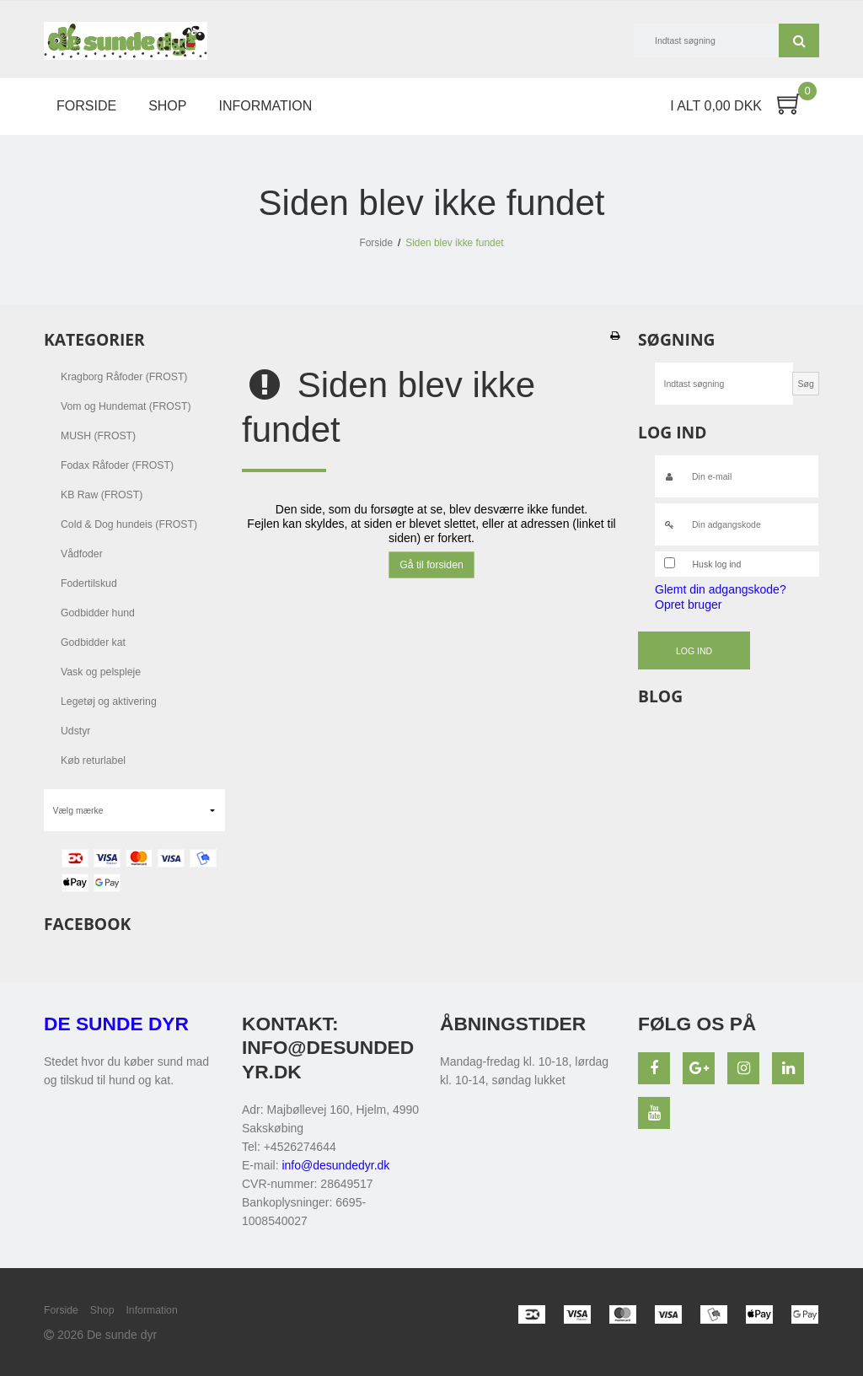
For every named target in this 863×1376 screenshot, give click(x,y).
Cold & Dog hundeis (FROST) (129, 524)
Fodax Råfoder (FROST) (117, 465)
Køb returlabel (93, 760)
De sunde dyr (116, 1024)
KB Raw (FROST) (101, 495)
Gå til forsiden (431, 565)
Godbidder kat (93, 642)
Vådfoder (82, 554)
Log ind (694, 651)
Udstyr (75, 731)
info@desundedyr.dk (335, 1165)
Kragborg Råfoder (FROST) (124, 377)
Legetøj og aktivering (109, 701)
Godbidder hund (98, 613)
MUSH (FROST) (98, 436)
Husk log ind (717, 564)
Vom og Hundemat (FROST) (126, 406)
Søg (799, 40)
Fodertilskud (89, 583)
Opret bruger (688, 604)
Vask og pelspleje (101, 672)
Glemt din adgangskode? (720, 589)
